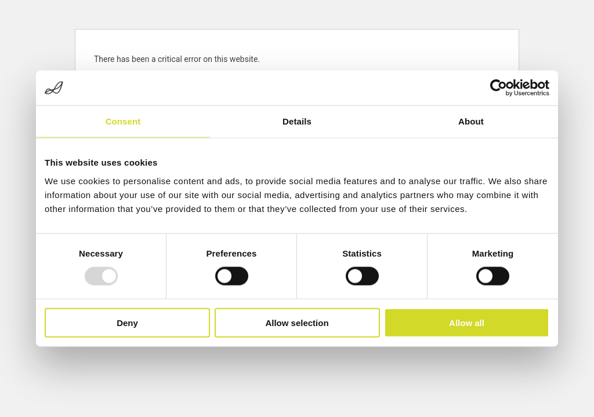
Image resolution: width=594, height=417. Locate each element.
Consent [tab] (123, 121)
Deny (127, 322)
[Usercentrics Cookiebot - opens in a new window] (498, 88)
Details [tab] (297, 121)
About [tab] (471, 121)
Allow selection (296, 322)
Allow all (466, 322)
